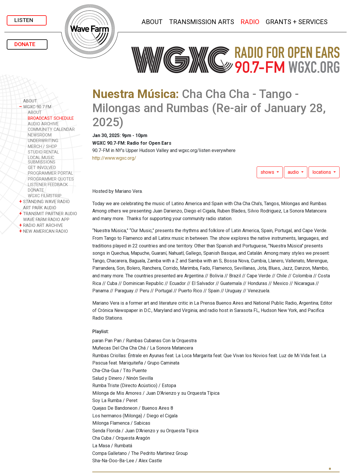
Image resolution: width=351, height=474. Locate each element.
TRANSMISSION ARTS (201, 21)
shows (267, 172)
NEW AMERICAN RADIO (43, 231)
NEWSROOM (40, 135)
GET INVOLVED (42, 167)
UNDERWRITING (43, 140)
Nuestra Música (134, 94)
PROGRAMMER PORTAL (50, 173)
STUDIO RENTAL (43, 152)
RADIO (250, 21)
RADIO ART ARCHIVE (41, 225)
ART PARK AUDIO (37, 207)
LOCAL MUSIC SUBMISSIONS (41, 160)
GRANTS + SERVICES (297, 21)
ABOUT (152, 21)
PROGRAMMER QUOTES (51, 179)
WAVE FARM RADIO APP (44, 219)
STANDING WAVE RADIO (44, 201)
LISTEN (26, 20)
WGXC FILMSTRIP (45, 195)
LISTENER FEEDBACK (48, 184)
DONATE (27, 44)
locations (322, 172)
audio (294, 172)
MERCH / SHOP (42, 146)
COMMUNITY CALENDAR (51, 129)
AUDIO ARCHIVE (43, 124)
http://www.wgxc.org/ (114, 158)
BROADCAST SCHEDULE (51, 118)
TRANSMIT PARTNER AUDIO (48, 213)
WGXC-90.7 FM (35, 106)
